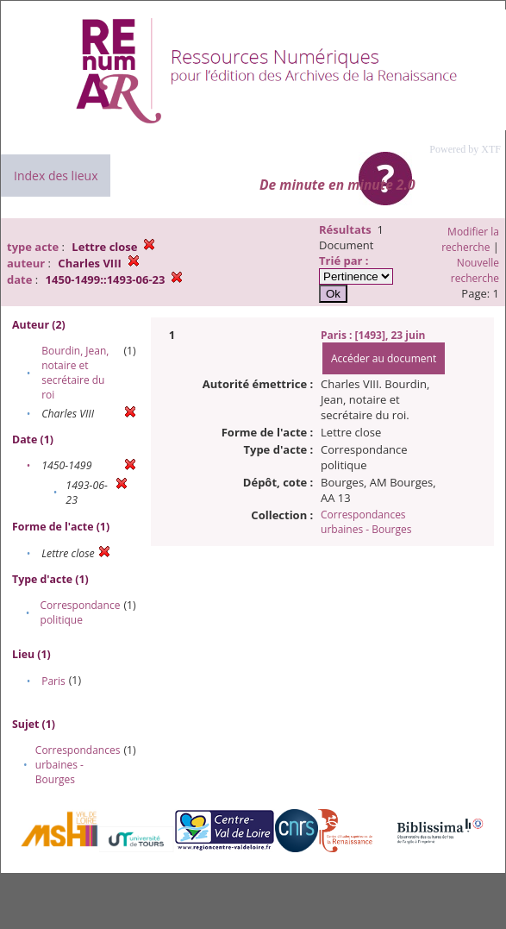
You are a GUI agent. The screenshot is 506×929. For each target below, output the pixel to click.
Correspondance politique (81, 612)
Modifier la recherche (470, 239)
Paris (53, 681)
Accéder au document (383, 358)
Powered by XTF (465, 149)
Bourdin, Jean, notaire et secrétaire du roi (75, 372)
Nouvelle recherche (475, 270)
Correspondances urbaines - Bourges (78, 765)
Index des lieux (55, 175)
